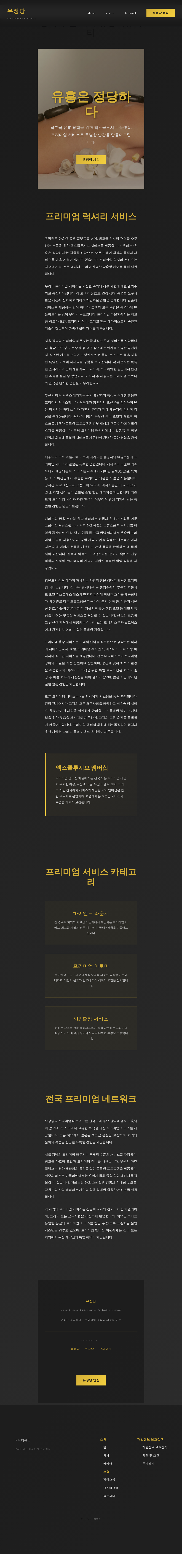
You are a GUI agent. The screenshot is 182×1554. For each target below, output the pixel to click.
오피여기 (105, 1349)
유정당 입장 (91, 1380)
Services (110, 13)
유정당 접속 (161, 13)
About (91, 13)
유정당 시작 (91, 160)
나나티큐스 (23, 1440)
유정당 (75, 1349)
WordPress (87, 1519)
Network (131, 13)
